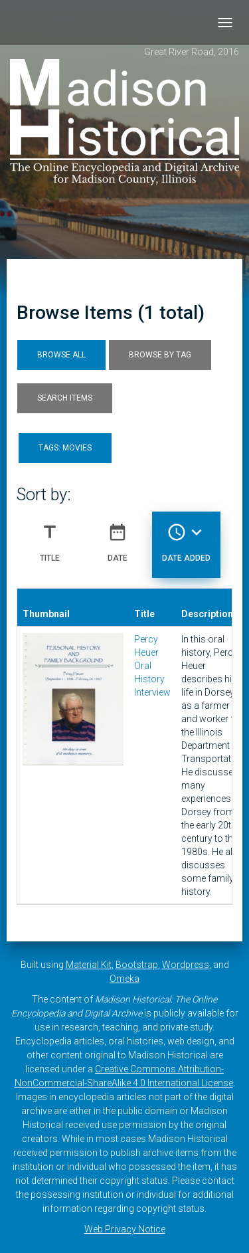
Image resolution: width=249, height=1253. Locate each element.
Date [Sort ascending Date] (117, 537)
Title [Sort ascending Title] (50, 537)
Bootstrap (137, 964)
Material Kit (89, 964)
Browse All (61, 354)
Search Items (64, 398)
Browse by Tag (160, 354)
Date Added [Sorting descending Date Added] (186, 537)
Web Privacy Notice (124, 1229)
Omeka (124, 978)
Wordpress (185, 964)
